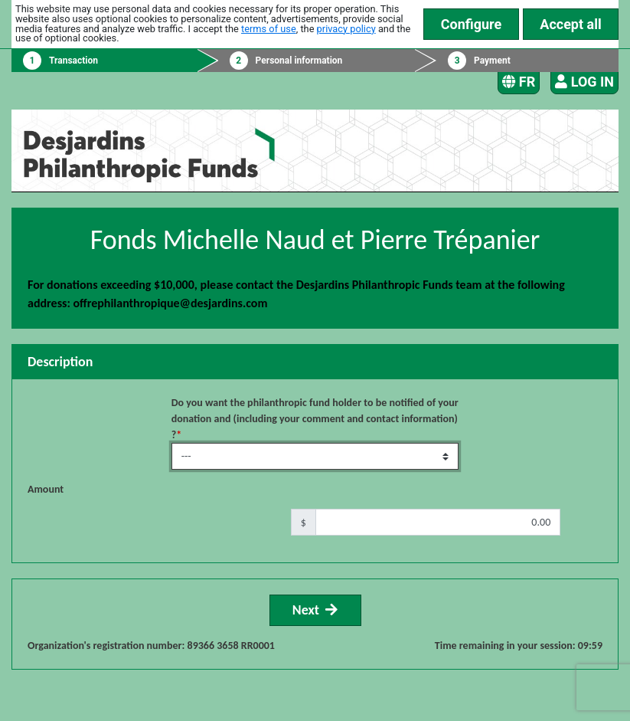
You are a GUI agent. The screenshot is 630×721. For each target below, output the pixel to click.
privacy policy (346, 28)
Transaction (73, 60)
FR (518, 82)
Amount (46, 489)
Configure (471, 24)
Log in (584, 82)
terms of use (268, 28)
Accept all (570, 24)
